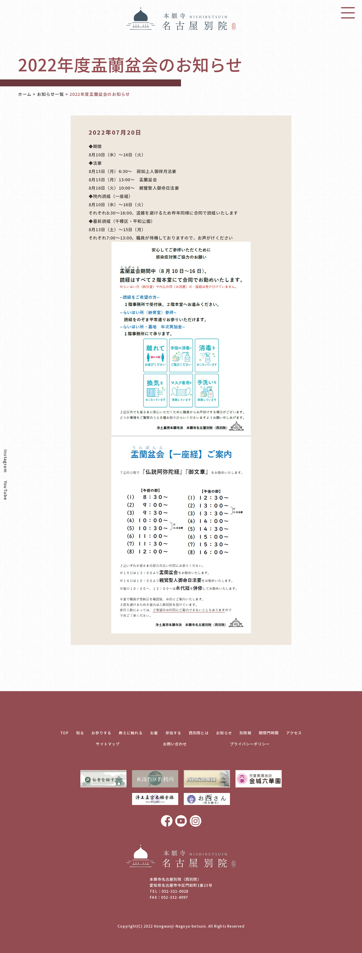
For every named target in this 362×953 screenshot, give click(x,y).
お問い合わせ (175, 744)
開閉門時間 (269, 732)
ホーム (24, 94)
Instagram (6, 460)
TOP (64, 732)
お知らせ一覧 (50, 94)
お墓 (154, 732)
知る (80, 732)
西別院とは (199, 732)
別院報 (245, 732)
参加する (173, 732)
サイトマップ (108, 744)
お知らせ (224, 732)
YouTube (6, 490)
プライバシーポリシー (250, 744)
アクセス (294, 732)
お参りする (101, 732)
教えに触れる (131, 732)
